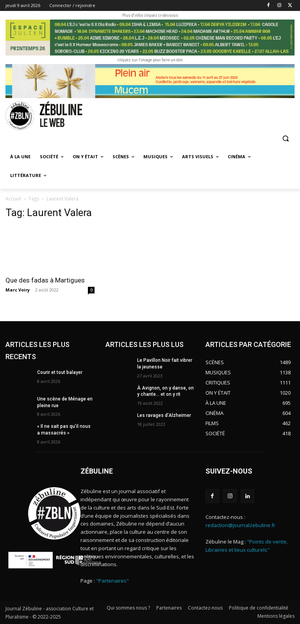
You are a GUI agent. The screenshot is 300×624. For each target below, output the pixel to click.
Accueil (13, 198)
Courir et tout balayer (59, 372)
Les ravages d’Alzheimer (164, 415)
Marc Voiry (17, 290)
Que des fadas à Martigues (45, 280)
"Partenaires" (112, 580)
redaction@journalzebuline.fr (240, 525)
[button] (285, 138)
